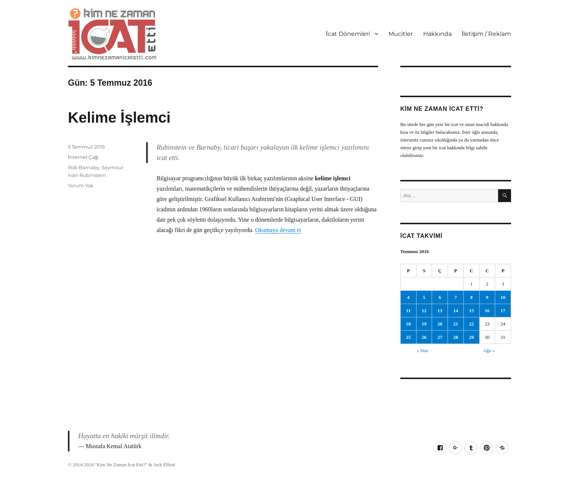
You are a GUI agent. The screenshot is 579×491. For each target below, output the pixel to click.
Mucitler (400, 33)
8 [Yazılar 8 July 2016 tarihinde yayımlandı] (471, 297)
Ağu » (489, 350)
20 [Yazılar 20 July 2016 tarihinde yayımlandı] (440, 324)
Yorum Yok (80, 185)
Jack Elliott (164, 464)
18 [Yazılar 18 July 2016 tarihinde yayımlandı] (408, 324)
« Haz (422, 350)
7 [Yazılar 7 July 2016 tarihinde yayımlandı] (456, 297)
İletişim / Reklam (486, 33)
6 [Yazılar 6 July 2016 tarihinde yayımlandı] (440, 297)
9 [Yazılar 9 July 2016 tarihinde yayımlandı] (487, 297)
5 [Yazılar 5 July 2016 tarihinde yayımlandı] (424, 297)
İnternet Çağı (83, 157)
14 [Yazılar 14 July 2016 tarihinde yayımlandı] (455, 310)
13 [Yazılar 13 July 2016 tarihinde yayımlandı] (440, 310)
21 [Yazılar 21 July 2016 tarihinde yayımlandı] (455, 324)
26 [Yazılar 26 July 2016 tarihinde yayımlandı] (424, 337)
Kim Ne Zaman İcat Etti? (121, 464)
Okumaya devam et (278, 230)
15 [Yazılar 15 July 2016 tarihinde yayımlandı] (471, 310)
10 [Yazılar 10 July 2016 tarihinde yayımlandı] (503, 297)
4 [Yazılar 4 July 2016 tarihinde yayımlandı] (408, 297)
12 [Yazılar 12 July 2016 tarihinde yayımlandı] (424, 310)
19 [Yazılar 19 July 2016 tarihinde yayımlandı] (424, 324)
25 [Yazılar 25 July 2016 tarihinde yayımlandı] (408, 337)
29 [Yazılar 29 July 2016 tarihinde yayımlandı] (471, 337)
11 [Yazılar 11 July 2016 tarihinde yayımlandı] (408, 310)
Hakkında (437, 33)
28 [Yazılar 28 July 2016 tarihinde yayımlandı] (455, 337)
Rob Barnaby (83, 167)
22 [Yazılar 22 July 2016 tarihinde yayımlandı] (471, 324)
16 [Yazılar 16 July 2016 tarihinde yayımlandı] (487, 310)
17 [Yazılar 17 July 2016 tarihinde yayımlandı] (503, 310)
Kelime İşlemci (119, 117)
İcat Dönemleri (348, 33)
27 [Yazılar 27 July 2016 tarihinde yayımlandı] (440, 337)
